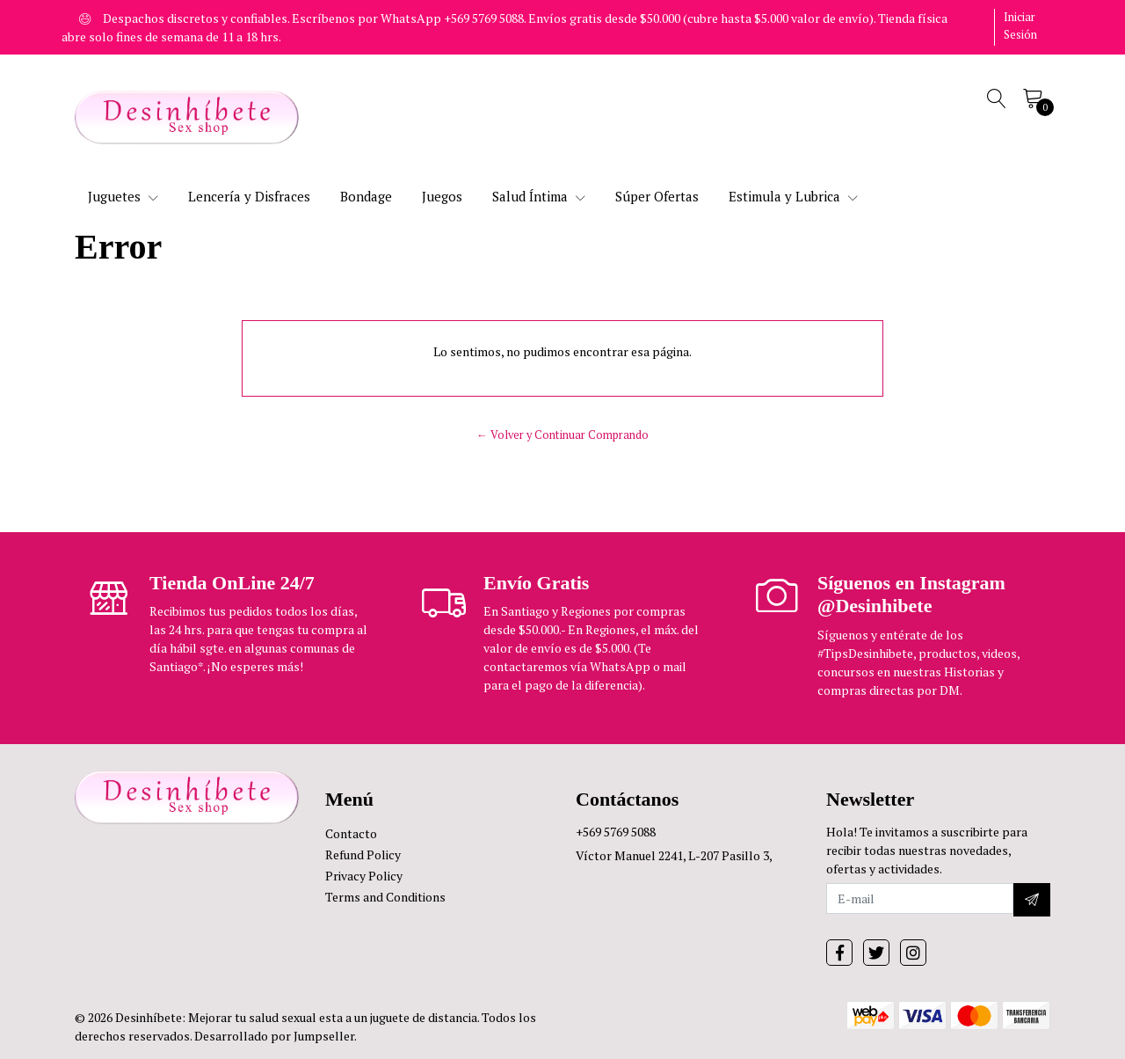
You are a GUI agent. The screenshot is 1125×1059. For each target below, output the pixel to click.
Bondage (366, 196)
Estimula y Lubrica (793, 196)
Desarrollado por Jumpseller (274, 1035)
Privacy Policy (364, 875)
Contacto (351, 833)
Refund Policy (363, 854)
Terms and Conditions (385, 896)
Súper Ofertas (657, 196)
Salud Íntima (538, 196)
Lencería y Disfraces (249, 196)
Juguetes (123, 196)
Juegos (442, 196)
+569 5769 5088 (616, 831)
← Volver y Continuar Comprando (562, 434)
